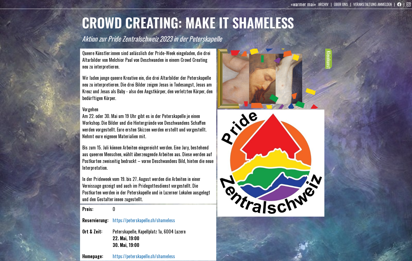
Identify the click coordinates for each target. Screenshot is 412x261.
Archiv (323, 4)
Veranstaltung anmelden (372, 4)
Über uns (341, 4)
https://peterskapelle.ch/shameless (144, 220)
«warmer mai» (303, 4)
